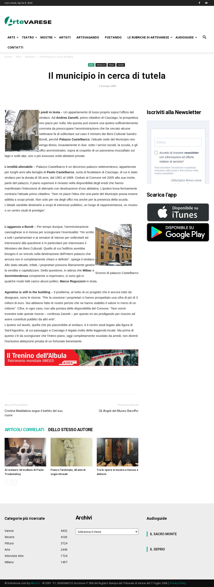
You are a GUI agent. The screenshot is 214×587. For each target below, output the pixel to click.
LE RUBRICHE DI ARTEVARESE (149, 37)
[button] (204, 38)
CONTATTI (15, 47)
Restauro (30, 57)
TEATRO (29, 37)
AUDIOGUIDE (186, 37)
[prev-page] (7, 482)
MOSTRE (48, 37)
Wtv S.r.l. (35, 583)
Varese (121, 64)
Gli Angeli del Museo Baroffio (118, 411)
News (111, 64)
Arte (18, 57)
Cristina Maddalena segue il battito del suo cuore (34, 413)
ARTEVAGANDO (87, 37)
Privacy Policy (178, 583)
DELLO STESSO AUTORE (70, 429)
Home (8, 57)
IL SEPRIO (157, 549)
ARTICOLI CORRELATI (24, 429)
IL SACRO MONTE (163, 534)
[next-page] (14, 482)
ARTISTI (65, 37)
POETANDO (113, 37)
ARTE (13, 37)
